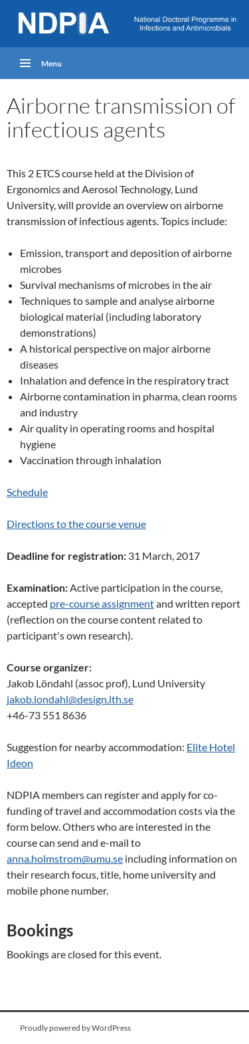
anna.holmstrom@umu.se (65, 858)
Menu (51, 63)
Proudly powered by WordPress (75, 1028)
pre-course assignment (102, 603)
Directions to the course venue (76, 523)
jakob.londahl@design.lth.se (70, 699)
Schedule (27, 491)
